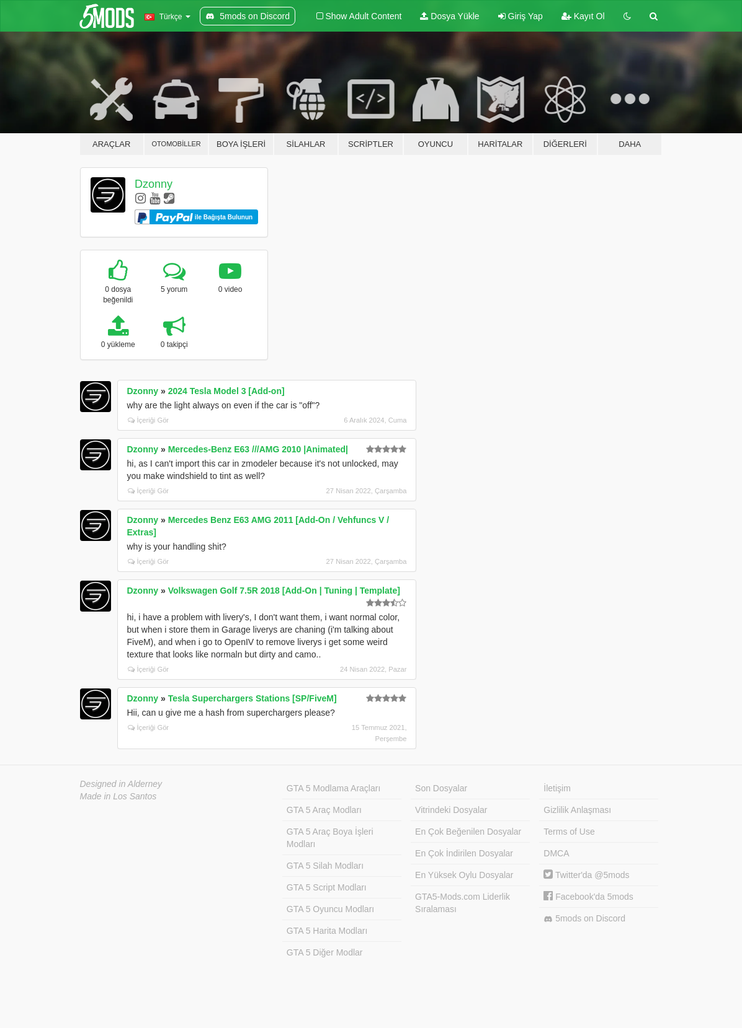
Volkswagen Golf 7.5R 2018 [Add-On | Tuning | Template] (284, 590)
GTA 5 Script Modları (327, 887)
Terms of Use (568, 832)
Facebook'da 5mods (588, 896)
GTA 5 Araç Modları (324, 810)
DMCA (556, 853)
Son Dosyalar (441, 788)
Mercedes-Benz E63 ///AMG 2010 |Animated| (258, 449)
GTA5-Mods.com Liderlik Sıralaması (462, 903)
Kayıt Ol (583, 16)
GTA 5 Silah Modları (325, 866)
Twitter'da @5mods (586, 875)
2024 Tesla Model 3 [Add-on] (226, 391)
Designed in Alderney (121, 784)
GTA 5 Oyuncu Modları (330, 909)
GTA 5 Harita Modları (327, 931)
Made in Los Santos (118, 796)
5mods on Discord (584, 918)
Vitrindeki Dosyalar (451, 810)
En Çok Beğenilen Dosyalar (468, 832)
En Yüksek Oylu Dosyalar (464, 875)
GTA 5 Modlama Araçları (333, 788)
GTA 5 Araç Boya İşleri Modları (330, 838)
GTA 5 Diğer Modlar (325, 952)
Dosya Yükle (449, 16)
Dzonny (153, 184)
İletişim (557, 788)
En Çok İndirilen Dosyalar (464, 853)
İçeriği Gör (148, 420)
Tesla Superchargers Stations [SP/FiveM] (252, 698)
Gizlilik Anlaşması (577, 810)
